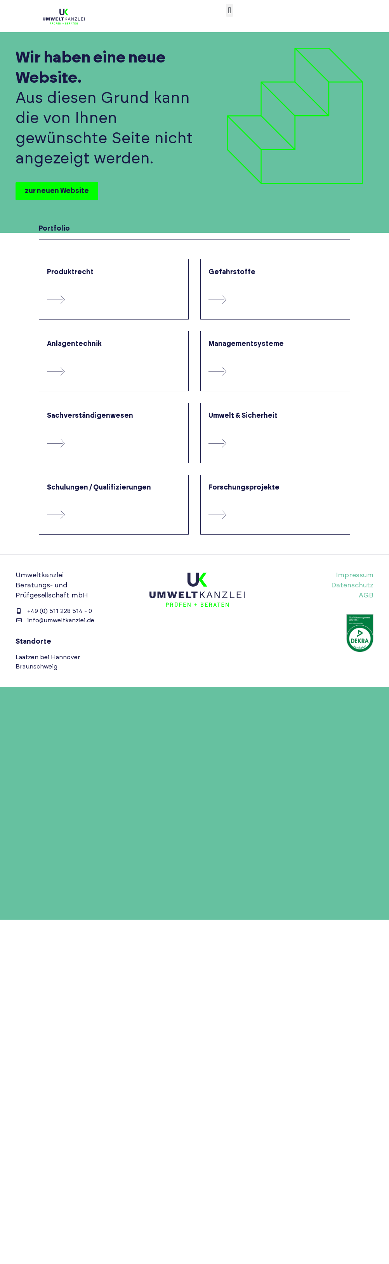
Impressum (354, 575)
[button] (229, 10)
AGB (366, 595)
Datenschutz (352, 585)
